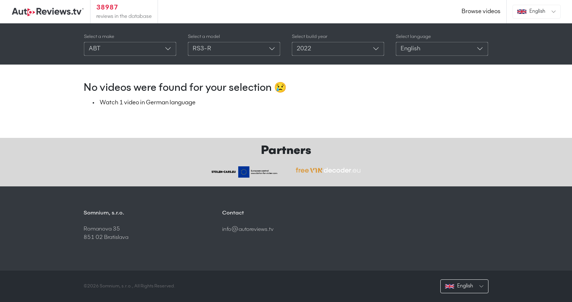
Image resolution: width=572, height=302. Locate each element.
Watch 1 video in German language (148, 103)
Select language (413, 36)
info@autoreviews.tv (248, 229)
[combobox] (130, 49)
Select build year (310, 36)
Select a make (99, 36)
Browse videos (480, 12)
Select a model (204, 36)
